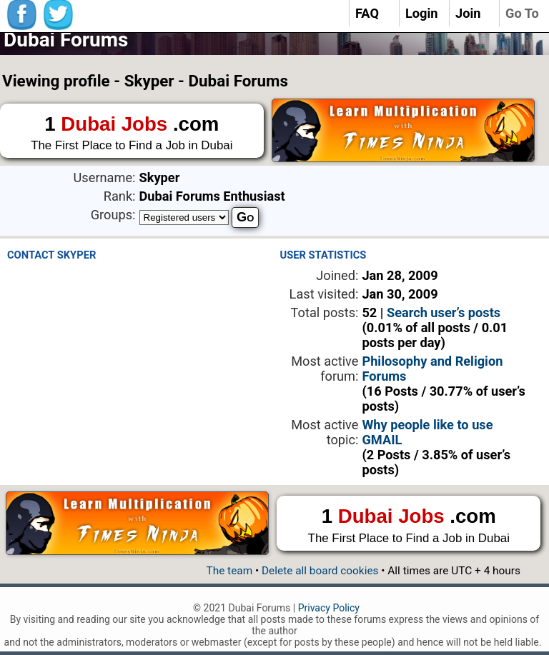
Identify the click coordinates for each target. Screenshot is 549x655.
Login (421, 13)
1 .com (132, 133)
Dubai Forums (66, 39)
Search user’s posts (443, 312)
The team (229, 570)
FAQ (367, 13)
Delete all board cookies (320, 570)
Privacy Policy (329, 608)
